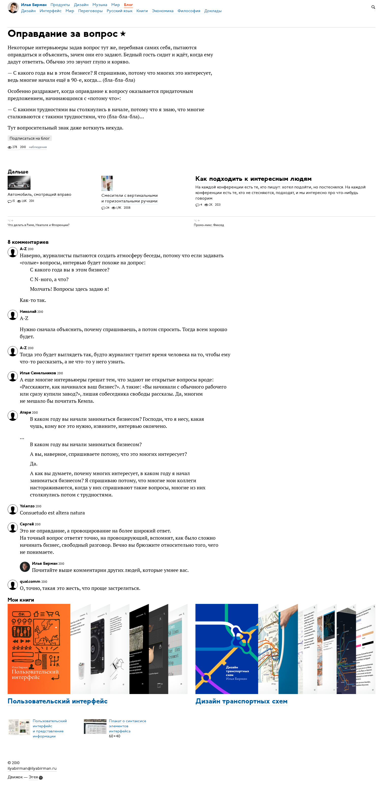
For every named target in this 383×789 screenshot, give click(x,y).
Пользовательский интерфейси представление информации (50, 728)
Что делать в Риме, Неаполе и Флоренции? (38, 225)
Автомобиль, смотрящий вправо (39, 194)
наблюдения (38, 147)
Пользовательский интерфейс (58, 701)
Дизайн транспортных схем (241, 701)
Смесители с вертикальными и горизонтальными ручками (129, 198)
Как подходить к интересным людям (253, 179)
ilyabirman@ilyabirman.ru (32, 768)
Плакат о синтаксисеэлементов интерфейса (127, 726)
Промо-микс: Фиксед (209, 225)
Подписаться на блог (30, 138)
